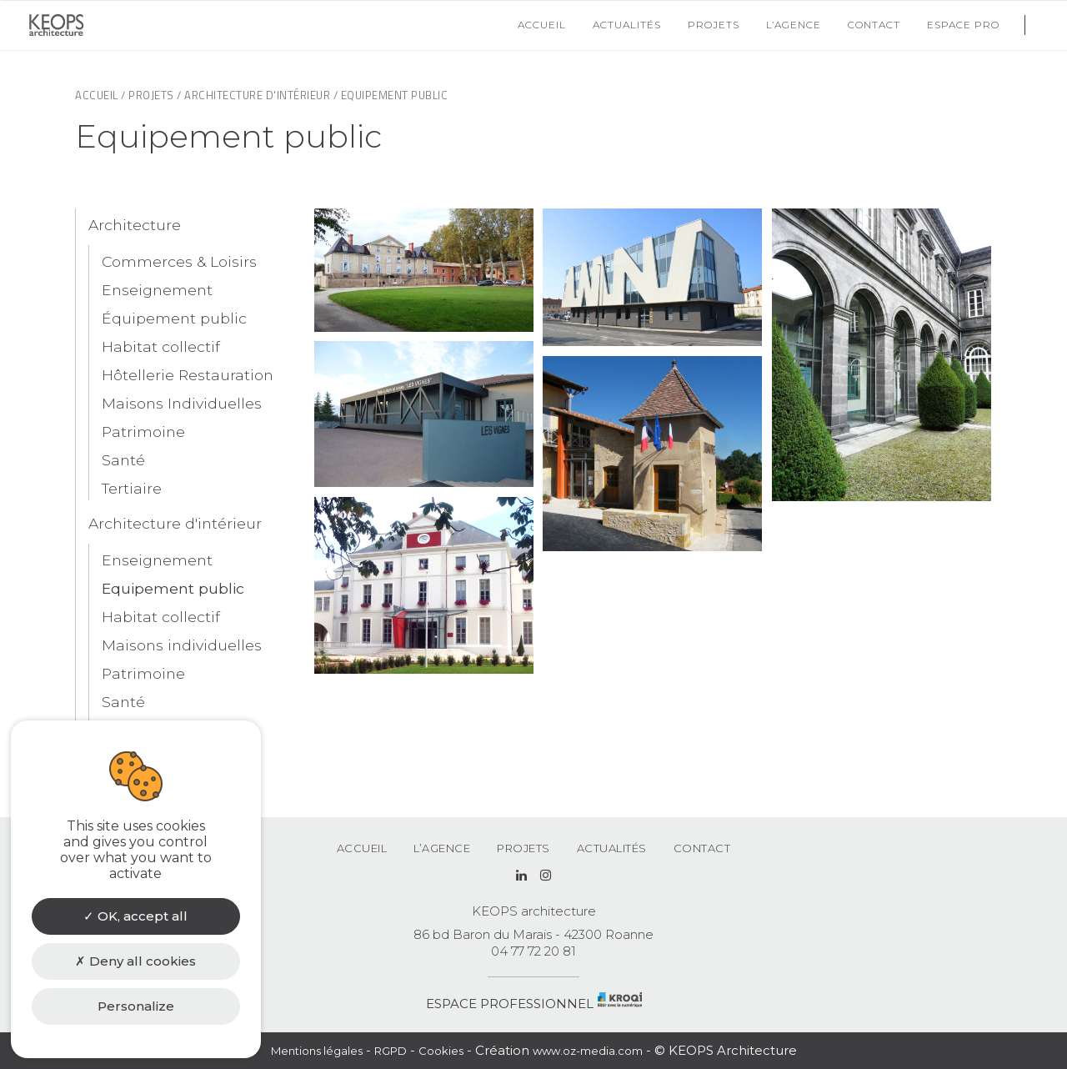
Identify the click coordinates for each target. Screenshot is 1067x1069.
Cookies (440, 1050)
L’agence (441, 848)
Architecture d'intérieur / (261, 95)
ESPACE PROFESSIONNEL (510, 1003)
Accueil (362, 848)
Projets (523, 848)
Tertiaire (132, 488)
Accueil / (100, 95)
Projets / (155, 95)
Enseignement (157, 290)
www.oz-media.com (588, 1050)
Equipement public (173, 588)
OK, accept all (135, 916)
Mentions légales (317, 1050)
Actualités (612, 848)
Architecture (134, 224)
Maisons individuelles (182, 645)
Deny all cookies (135, 961)
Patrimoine (143, 431)
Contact (702, 848)
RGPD (390, 1050)
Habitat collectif (161, 346)
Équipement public (174, 318)
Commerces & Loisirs (179, 261)
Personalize (136, 1006)
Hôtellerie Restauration (187, 375)
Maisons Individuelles (182, 403)
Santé (123, 460)
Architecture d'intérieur (175, 523)
